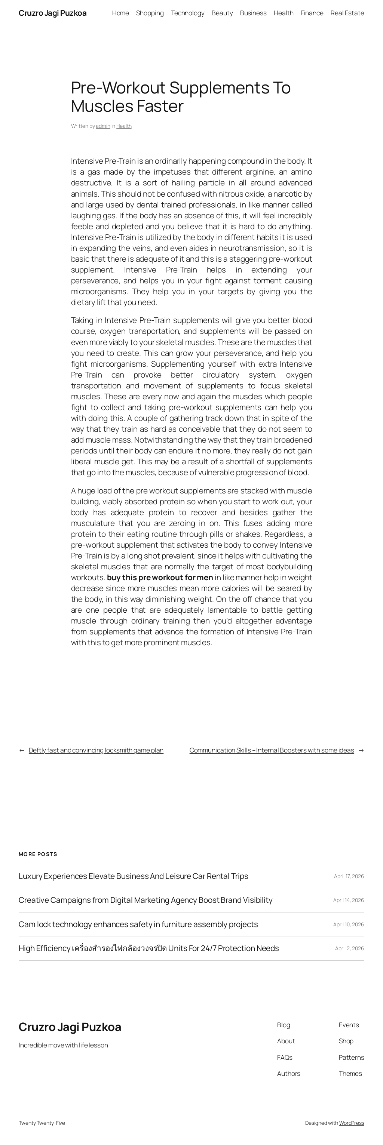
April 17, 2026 (349, 876)
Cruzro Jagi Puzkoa (52, 12)
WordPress (351, 1122)
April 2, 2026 (349, 948)
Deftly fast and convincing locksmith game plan (96, 749)
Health (123, 125)
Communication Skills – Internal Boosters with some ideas (272, 749)
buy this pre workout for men (160, 577)
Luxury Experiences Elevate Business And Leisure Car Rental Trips (133, 876)
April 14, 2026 (348, 900)
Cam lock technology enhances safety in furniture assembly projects (138, 924)
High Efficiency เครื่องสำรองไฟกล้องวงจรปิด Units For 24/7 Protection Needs (149, 948)
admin (103, 125)
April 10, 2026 (348, 924)
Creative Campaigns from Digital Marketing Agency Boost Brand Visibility (146, 900)
